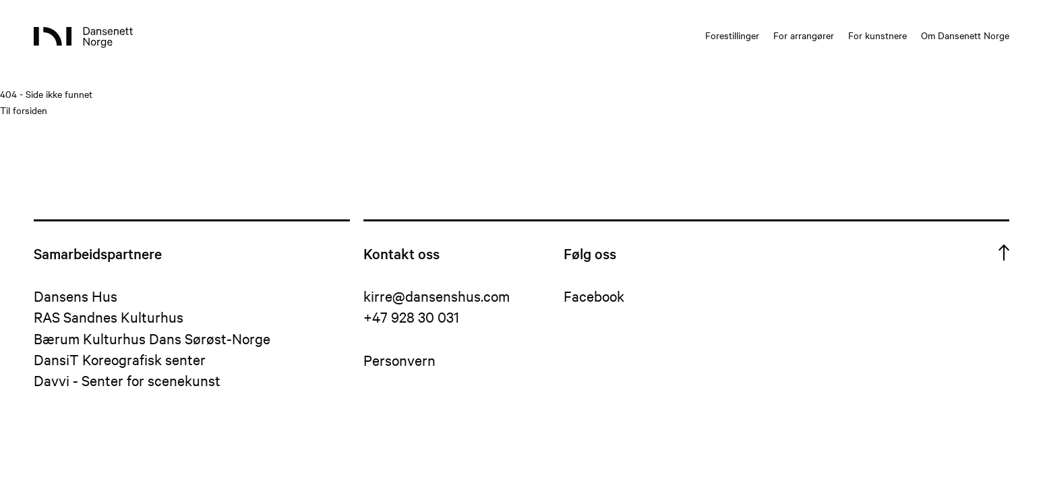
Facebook (594, 295)
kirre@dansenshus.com (436, 295)
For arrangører (803, 35)
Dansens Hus (75, 295)
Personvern (399, 359)
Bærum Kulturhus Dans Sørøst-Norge (152, 338)
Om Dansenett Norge (965, 35)
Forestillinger (732, 35)
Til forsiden (23, 110)
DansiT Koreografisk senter (120, 359)
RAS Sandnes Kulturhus (108, 316)
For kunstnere (877, 35)
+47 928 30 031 (411, 316)
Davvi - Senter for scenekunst (127, 380)
